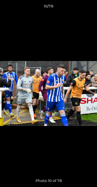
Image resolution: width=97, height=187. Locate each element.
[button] (91, 7)
